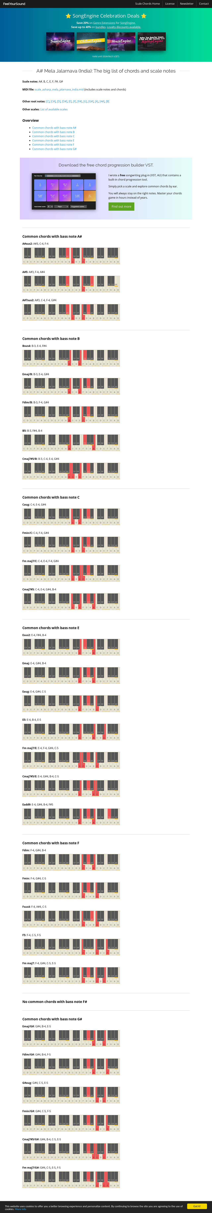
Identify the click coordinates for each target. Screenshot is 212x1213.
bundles (101, 27)
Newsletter (187, 3)
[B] (107, 101)
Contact (204, 3)
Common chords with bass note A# (54, 128)
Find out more (121, 206)
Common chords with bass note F (53, 144)
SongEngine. (128, 23)
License (170, 3)
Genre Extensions (104, 23)
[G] (85, 101)
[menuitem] (14, 3)
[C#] (53, 101)
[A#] (102, 101)
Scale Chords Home (147, 3)
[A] (96, 101)
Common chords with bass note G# (54, 149)
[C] (47, 101)
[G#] (91, 101)
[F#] (79, 101)
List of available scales (54, 109)
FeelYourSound (14, 4)
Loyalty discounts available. (124, 27)
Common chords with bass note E (53, 140)
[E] (70, 101)
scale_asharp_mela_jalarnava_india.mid (59, 89)
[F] (74, 101)
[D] (59, 101)
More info (20, 1209)
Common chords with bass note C (53, 136)
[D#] (64, 101)
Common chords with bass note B (53, 132)
